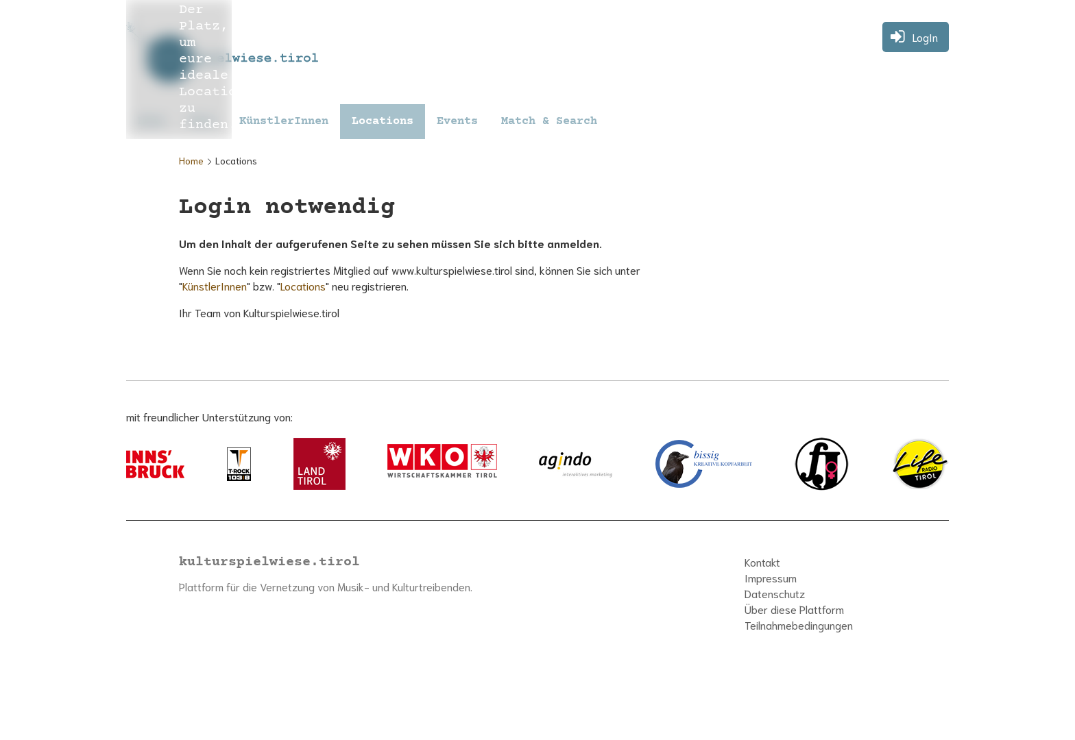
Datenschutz (775, 593)
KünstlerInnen (283, 121)
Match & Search (549, 121)
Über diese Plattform (794, 609)
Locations (382, 121)
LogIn (925, 36)
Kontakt (762, 561)
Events (457, 121)
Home (191, 160)
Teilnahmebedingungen (799, 624)
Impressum (771, 577)
